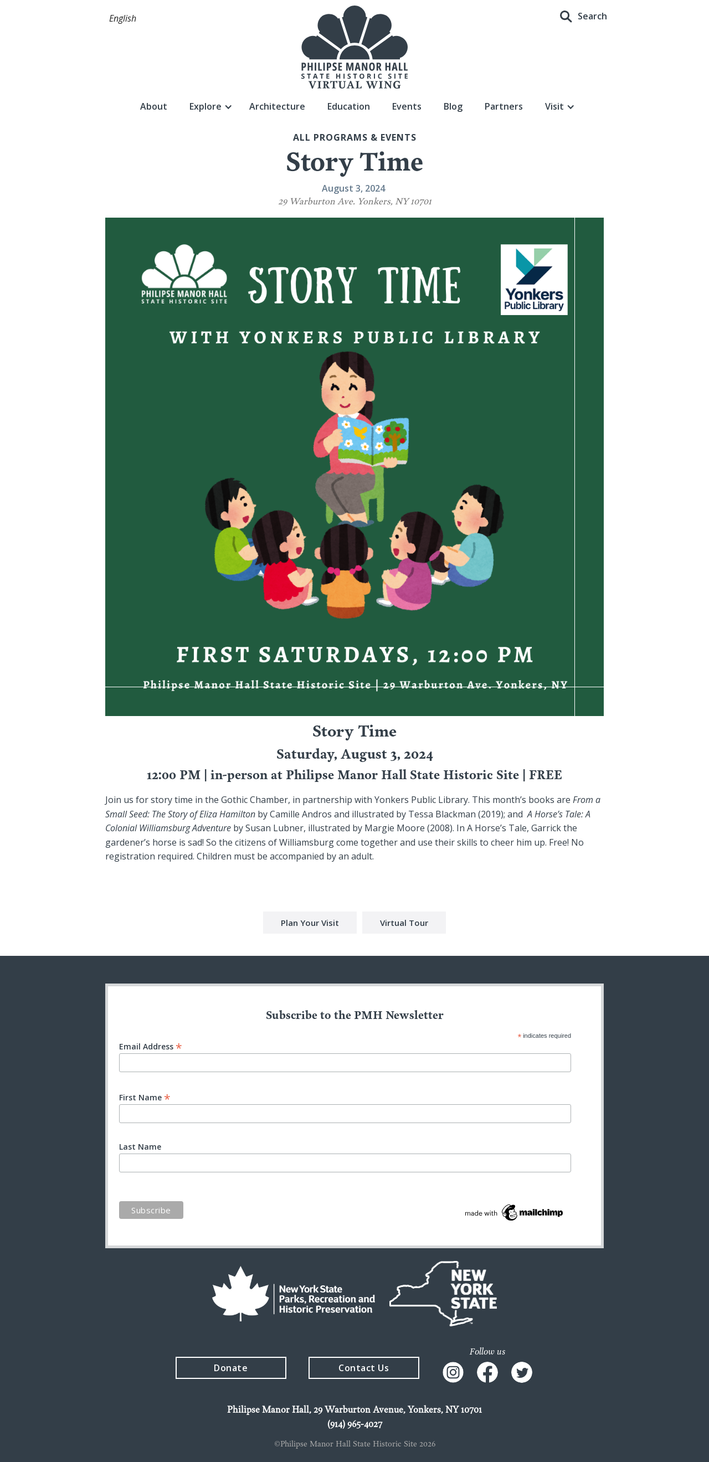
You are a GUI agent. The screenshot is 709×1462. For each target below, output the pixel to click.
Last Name (140, 1147)
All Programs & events (355, 137)
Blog (453, 106)
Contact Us (363, 1368)
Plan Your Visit (310, 923)
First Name (145, 1097)
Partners (504, 106)
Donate (231, 1368)
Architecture (277, 106)
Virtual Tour (404, 923)
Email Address (150, 1046)
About (153, 106)
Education (348, 106)
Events (407, 106)
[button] (122, 19)
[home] (354, 47)
